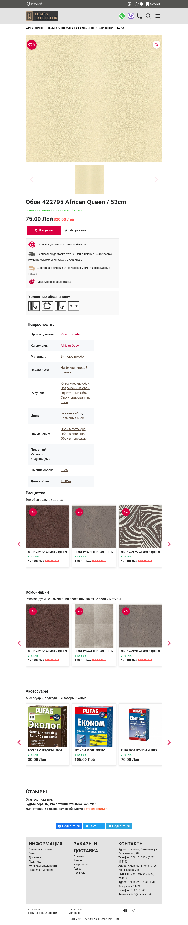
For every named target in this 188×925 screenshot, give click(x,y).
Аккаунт (79, 856)
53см (64, 470)
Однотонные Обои (74, 393)
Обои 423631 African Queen (93, 552)
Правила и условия (41, 869)
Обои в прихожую (73, 438)
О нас (32, 853)
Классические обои (75, 383)
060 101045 (138, 890)
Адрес (77, 868)
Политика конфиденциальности (42, 911)
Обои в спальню (73, 434)
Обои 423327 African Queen (140, 552)
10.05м (66, 481)
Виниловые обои (73, 356)
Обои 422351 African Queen (47, 552)
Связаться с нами (40, 849)
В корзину (44, 230)
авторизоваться (95, 809)
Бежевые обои (71, 413)
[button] (89, 179)
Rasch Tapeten (71, 334)
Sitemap (74, 919)
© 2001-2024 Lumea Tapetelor (102, 919)
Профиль (79, 872)
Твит (90, 826)
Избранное (81, 864)
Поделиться (69, 826)
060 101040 (138, 857)
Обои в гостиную (73, 429)
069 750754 (138, 873)
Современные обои (75, 388)
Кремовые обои (72, 418)
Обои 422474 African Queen (93, 651)
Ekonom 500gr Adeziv (89, 750)
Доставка (35, 857)
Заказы (78, 860)
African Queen (70, 345)
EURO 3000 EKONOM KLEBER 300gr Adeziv (139, 752)
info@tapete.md (141, 894)
